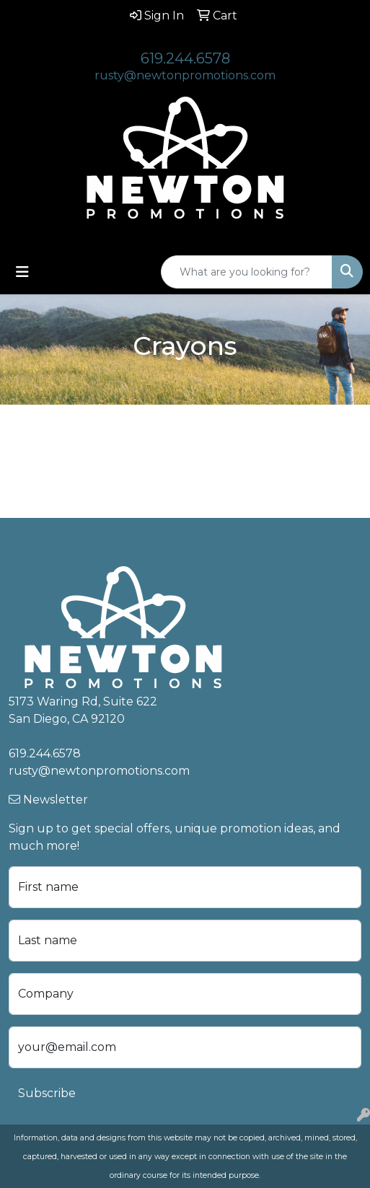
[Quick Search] (246, 272)
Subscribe (47, 1093)
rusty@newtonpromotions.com (185, 75)
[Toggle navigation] (22, 272)
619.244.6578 (185, 58)
